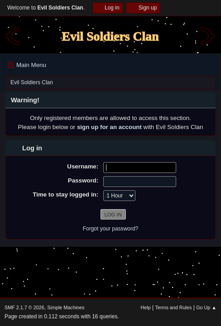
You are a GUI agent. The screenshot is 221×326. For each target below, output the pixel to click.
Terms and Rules (173, 307)
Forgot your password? (111, 228)
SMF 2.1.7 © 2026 (24, 307)
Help (146, 307)
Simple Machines (65, 307)
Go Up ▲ (206, 307)
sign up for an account (109, 127)
